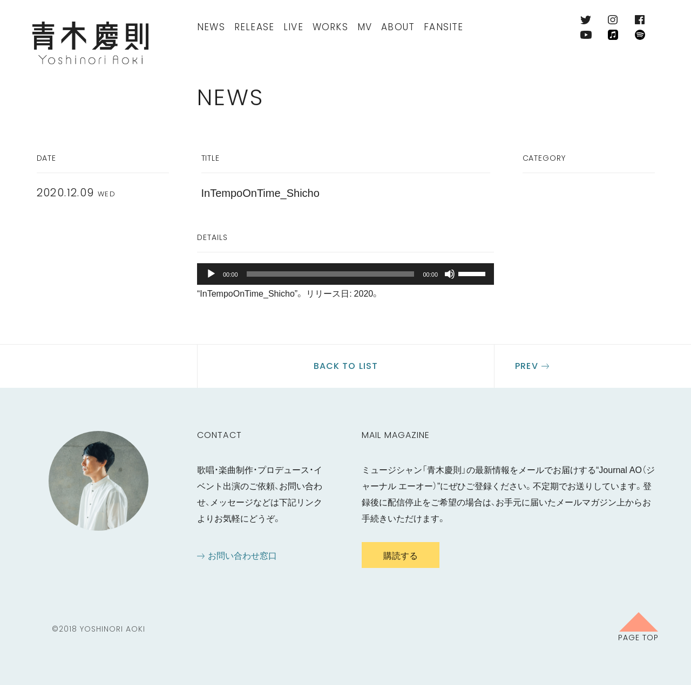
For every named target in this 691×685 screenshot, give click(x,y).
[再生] (211, 274)
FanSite (443, 26)
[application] (345, 274)
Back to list (346, 366)
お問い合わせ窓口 (242, 555)
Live (293, 26)
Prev (526, 366)
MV (364, 26)
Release (254, 26)
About (398, 26)
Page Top (638, 637)
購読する (400, 555)
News (211, 26)
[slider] (331, 274)
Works (330, 26)
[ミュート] (449, 274)
